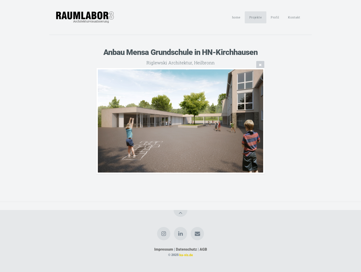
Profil (275, 17)
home (236, 17)
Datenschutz (186, 249)
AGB (203, 249)
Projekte (255, 17)
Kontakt (294, 17)
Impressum (163, 249)
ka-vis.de (186, 255)
